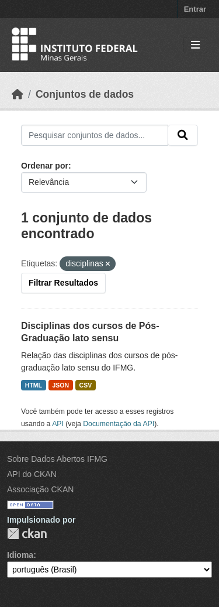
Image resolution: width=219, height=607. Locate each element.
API (58, 424)
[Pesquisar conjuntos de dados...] (94, 135)
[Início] (17, 94)
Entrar (195, 9)
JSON (61, 385)
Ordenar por (44, 165)
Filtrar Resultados (63, 282)
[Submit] (183, 135)
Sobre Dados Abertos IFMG (57, 459)
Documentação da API (118, 424)
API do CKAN (32, 474)
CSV (85, 385)
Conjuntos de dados (85, 94)
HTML (33, 385)
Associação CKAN (40, 489)
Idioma (20, 555)
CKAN (27, 533)
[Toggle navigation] (195, 45)
